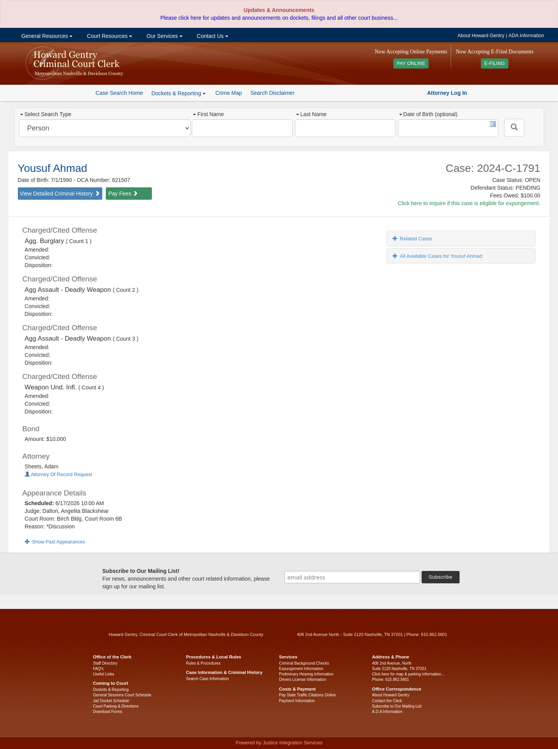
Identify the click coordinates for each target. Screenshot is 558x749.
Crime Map (228, 93)
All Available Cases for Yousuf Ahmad (437, 256)
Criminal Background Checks (304, 663)
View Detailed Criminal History (60, 193)
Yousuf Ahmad (53, 168)
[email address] (352, 577)
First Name (208, 114)
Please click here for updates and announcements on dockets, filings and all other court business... (279, 18)
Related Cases (412, 239)
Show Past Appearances (55, 542)
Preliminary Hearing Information (306, 674)
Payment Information (297, 701)
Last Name (311, 114)
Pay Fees (123, 193)
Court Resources (108, 36)
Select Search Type (45, 114)
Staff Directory (105, 663)
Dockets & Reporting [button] (179, 93)
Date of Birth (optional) (428, 114)
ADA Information (526, 35)
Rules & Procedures (203, 663)
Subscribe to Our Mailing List (397, 706)
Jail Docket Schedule (111, 701)
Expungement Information (301, 669)
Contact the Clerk (387, 701)
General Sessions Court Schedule (122, 695)
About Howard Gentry (481, 35)
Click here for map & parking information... (408, 674)
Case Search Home (119, 93)
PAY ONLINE (411, 63)
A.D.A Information (387, 712)
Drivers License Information (302, 679)
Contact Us (211, 36)
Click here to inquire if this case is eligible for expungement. (469, 203)
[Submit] (514, 128)
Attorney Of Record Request (58, 474)
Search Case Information (207, 679)
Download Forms (107, 712)
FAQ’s (98, 669)
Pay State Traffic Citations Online (307, 695)
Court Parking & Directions (116, 706)
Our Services (164, 36)
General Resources (46, 36)
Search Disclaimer (272, 93)
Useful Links (103, 674)
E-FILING (494, 63)
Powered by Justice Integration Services (279, 743)
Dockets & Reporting (111, 689)
